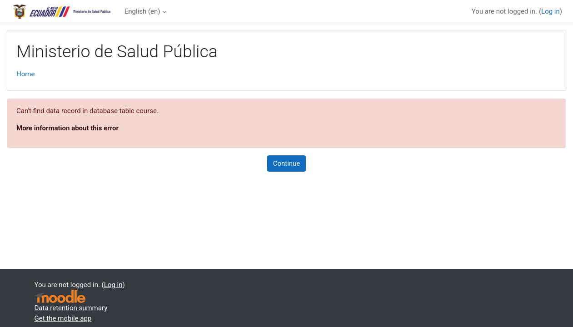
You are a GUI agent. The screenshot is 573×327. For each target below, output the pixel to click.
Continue (286, 163)
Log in (550, 11)
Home (25, 74)
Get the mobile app (63, 318)
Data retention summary (71, 308)
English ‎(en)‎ (142, 11)
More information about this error (67, 128)
